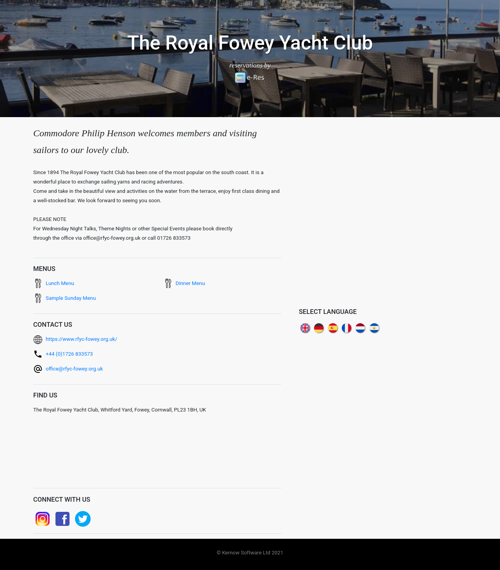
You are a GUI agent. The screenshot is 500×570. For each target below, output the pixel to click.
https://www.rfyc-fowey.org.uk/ (81, 339)
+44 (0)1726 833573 (69, 354)
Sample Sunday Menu (71, 298)
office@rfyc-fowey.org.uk (74, 369)
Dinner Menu (190, 283)
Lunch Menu (60, 283)
